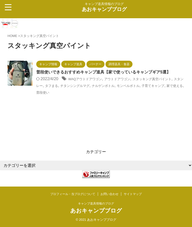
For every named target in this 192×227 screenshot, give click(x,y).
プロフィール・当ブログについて (72, 194)
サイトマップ (133, 194)
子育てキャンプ (56, 99)
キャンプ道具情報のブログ (96, 204)
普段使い (103, 99)
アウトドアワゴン (128, 86)
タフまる (81, 92)
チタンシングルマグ (109, 92)
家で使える (83, 99)
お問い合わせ (109, 194)
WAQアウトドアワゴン (89, 86)
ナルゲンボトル (143, 92)
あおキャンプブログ (104, 9)
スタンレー (60, 92)
